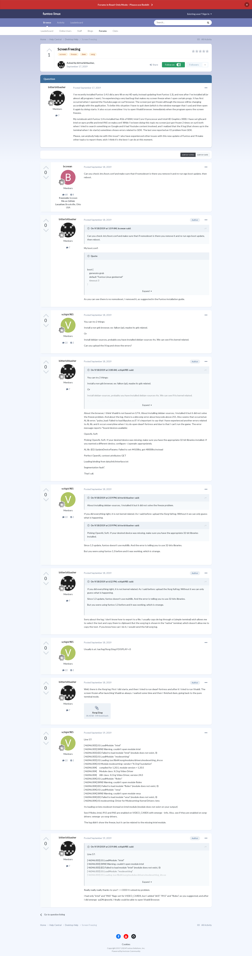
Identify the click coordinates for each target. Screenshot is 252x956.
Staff (79, 31)
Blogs (90, 31)
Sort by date (202, 155)
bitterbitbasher (85, 62)
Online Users (65, 31)
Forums (103, 31)
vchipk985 (68, 314)
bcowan (67, 166)
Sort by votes (188, 155)
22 (65, 342)
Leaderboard (47, 31)
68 (65, 194)
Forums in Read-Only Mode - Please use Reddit (123, 4)
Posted (87, 87)
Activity (60, 22)
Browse (47, 24)
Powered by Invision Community (126, 951)
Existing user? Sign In (199, 14)
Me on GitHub (68, 201)
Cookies (126, 944)
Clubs (115, 31)
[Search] (173, 22)
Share (154, 64)
